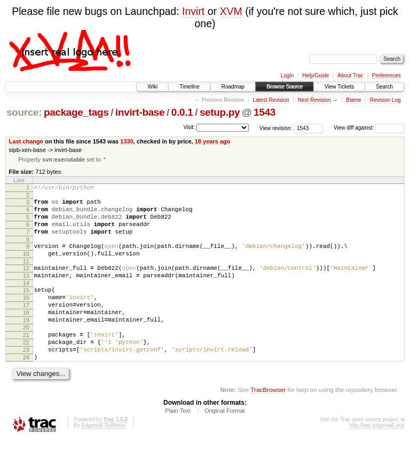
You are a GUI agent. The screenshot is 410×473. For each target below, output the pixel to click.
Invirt (193, 11)
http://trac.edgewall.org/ (377, 458)
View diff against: (369, 128)
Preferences (386, 75)
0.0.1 (182, 112)
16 (26, 316)
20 (26, 352)
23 (26, 379)
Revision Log (385, 100)
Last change (26, 141)
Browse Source (284, 87)
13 (26, 291)
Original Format (224, 443)
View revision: (276, 128)
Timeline (189, 87)
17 (26, 325)
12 (26, 282)
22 (26, 370)
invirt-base (139, 112)
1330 (126, 141)
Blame (353, 100)
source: (24, 112)
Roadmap (233, 87)
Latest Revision (271, 100)
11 (26, 275)
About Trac (350, 75)
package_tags (76, 112)
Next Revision (314, 100)
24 (26, 389)
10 (26, 266)
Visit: (189, 127)
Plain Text (178, 443)
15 (26, 307)
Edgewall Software (103, 458)
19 (26, 343)
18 (26, 334)
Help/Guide (315, 75)
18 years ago (213, 141)
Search (384, 87)
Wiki (152, 87)
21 (26, 361)
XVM (230, 11)
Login (287, 75)
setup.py (220, 112)
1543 (264, 112)
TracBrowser (268, 422)
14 (26, 300)
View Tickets (339, 87)
